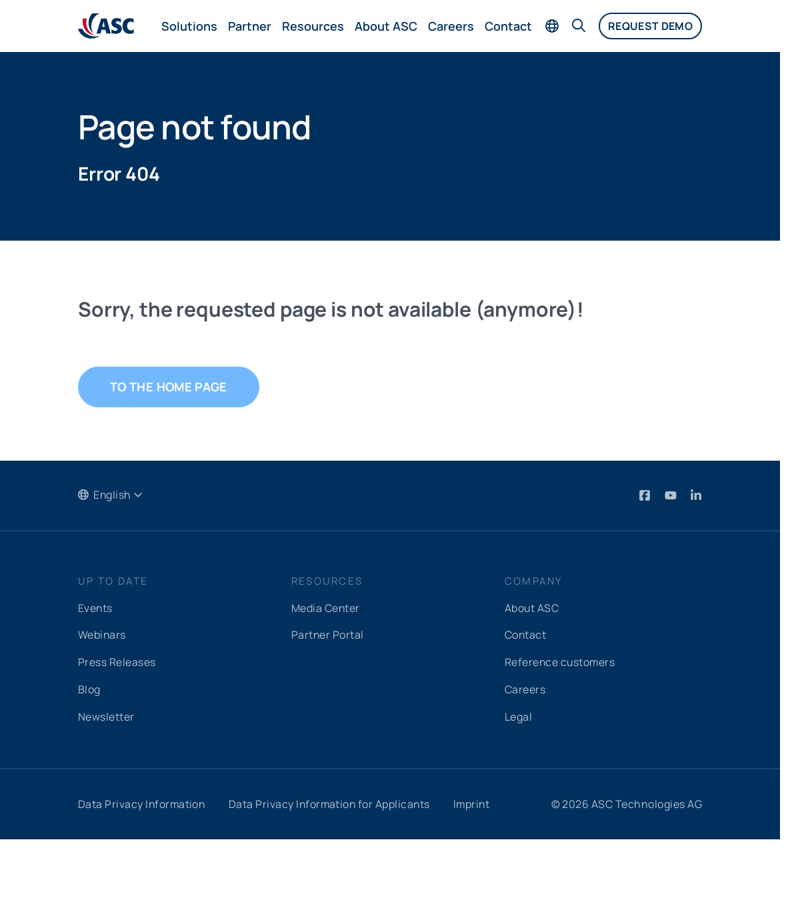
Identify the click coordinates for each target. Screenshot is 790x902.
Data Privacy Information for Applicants (333, 801)
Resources (313, 26)
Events (95, 608)
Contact (508, 26)
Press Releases (117, 661)
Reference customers (561, 661)
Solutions (189, 26)
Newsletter (106, 714)
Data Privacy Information (142, 801)
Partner (249, 26)
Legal (518, 714)
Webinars (102, 634)
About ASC (386, 26)
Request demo (650, 26)
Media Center (326, 608)
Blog (89, 688)
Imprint (476, 801)
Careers (451, 26)
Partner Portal (328, 634)
